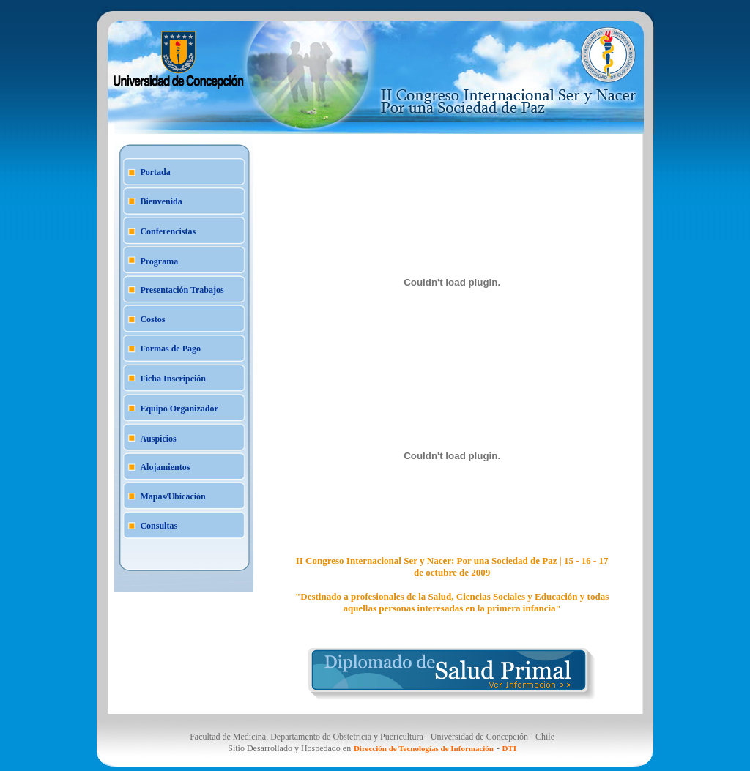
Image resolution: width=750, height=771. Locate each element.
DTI (509, 748)
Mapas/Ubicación (172, 496)
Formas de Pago (170, 348)
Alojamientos (165, 467)
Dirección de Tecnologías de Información (424, 748)
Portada (155, 172)
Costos (152, 319)
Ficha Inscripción (173, 378)
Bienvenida (161, 201)
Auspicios (158, 438)
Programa (159, 261)
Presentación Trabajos (181, 290)
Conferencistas (168, 231)
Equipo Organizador (179, 408)
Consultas (158, 526)
